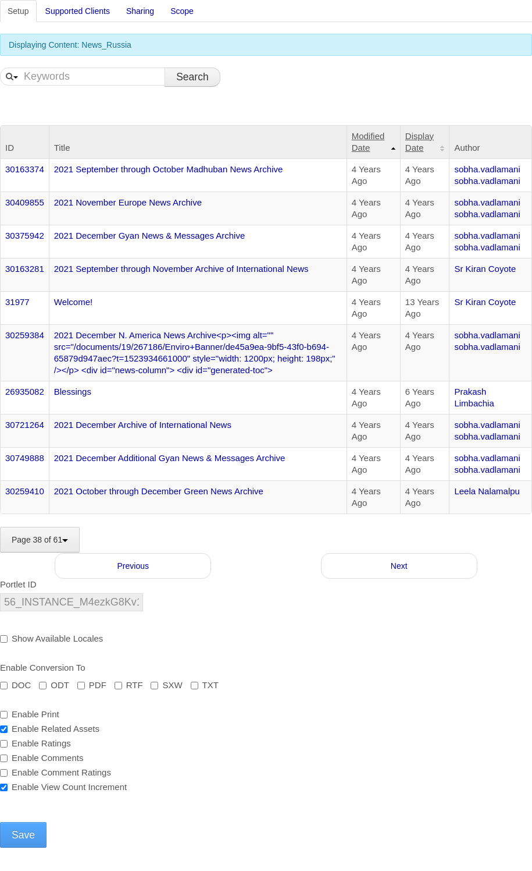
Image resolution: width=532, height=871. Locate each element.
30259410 (24, 491)
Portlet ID (18, 584)
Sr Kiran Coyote (485, 269)
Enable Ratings (35, 743)
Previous (133, 566)
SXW (166, 685)
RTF (129, 685)
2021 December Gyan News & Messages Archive (149, 235)
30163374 (24, 169)
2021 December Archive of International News (142, 425)
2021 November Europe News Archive (128, 202)
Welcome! (73, 302)
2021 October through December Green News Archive (158, 491)
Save (23, 835)
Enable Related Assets (49, 729)
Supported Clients (77, 11)
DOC (15, 685)
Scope (182, 11)
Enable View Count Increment (63, 787)
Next (399, 566)
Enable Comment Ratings (55, 772)
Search (192, 77)
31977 (17, 302)
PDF (91, 685)
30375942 (24, 235)
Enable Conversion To (42, 667)
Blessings (72, 391)
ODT (54, 685)
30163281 (24, 269)
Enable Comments (41, 758)
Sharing (140, 11)
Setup (18, 11)
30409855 (24, 202)
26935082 (24, 391)
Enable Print (29, 714)
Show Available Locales (51, 638)
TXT (205, 685)
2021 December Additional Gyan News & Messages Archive (169, 458)
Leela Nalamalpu (487, 491)
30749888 (24, 458)
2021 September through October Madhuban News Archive (168, 169)
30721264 (24, 425)
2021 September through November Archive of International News (181, 269)
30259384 (24, 335)
